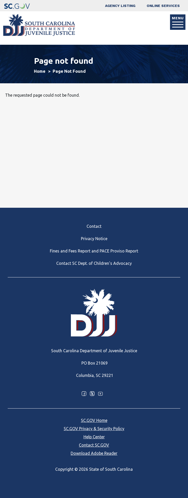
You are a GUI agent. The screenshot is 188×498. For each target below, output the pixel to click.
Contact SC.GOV (94, 445)
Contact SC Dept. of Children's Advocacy (94, 263)
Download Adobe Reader (94, 453)
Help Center (94, 436)
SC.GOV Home (94, 420)
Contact (94, 226)
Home (39, 71)
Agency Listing (120, 6)
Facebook (84, 393)
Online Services (163, 6)
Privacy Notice (94, 238)
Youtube (100, 393)
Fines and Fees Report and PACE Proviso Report (94, 251)
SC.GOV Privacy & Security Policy (94, 428)
